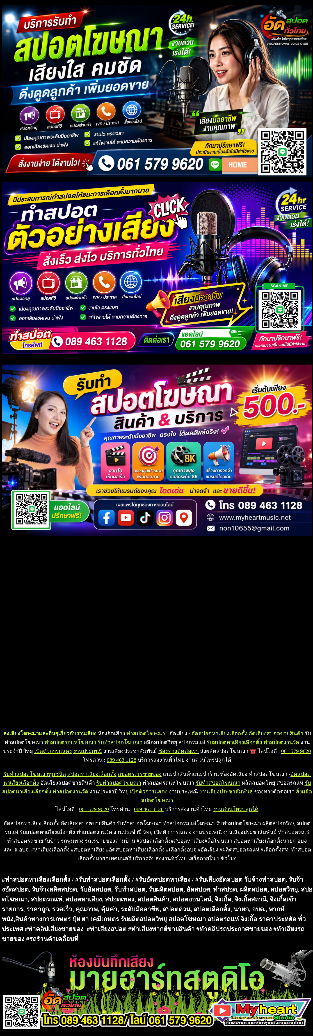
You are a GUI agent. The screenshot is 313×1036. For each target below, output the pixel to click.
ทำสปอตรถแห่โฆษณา (70, 742)
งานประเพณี (87, 751)
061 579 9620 (296, 751)
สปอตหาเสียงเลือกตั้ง (92, 774)
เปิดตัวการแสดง (53, 751)
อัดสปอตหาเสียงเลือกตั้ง (219, 733)
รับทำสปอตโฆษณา (120, 742)
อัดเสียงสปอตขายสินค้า (276, 733)
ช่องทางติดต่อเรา (178, 751)
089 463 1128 (121, 760)
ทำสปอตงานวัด (281, 742)
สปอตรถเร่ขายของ (140, 774)
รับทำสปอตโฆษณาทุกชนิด (34, 774)
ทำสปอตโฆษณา (145, 733)
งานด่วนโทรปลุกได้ (235, 809)
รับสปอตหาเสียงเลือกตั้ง (234, 742)
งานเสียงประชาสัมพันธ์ (226, 792)
